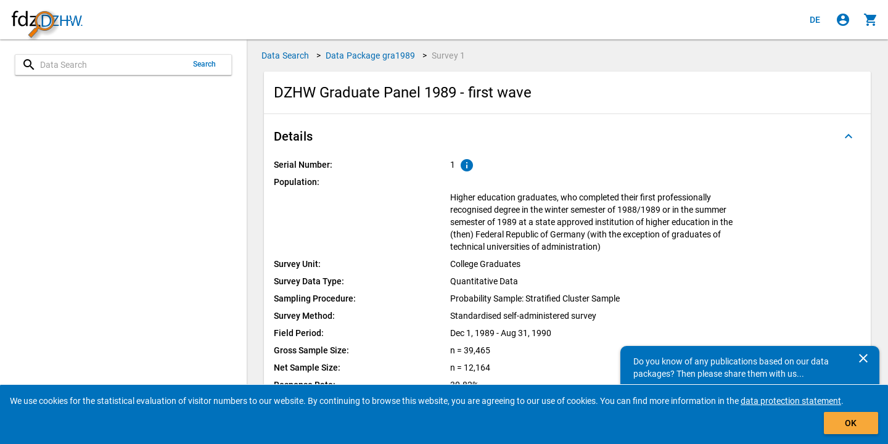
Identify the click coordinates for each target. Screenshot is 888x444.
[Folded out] (848, 136)
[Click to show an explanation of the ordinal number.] (466, 165)
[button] (567, 136)
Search (204, 64)
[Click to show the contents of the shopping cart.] (870, 19)
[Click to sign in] (843, 19)
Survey (448, 55)
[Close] (863, 358)
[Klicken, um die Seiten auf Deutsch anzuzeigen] (815, 19)
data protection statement (791, 401)
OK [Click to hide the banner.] (851, 423)
